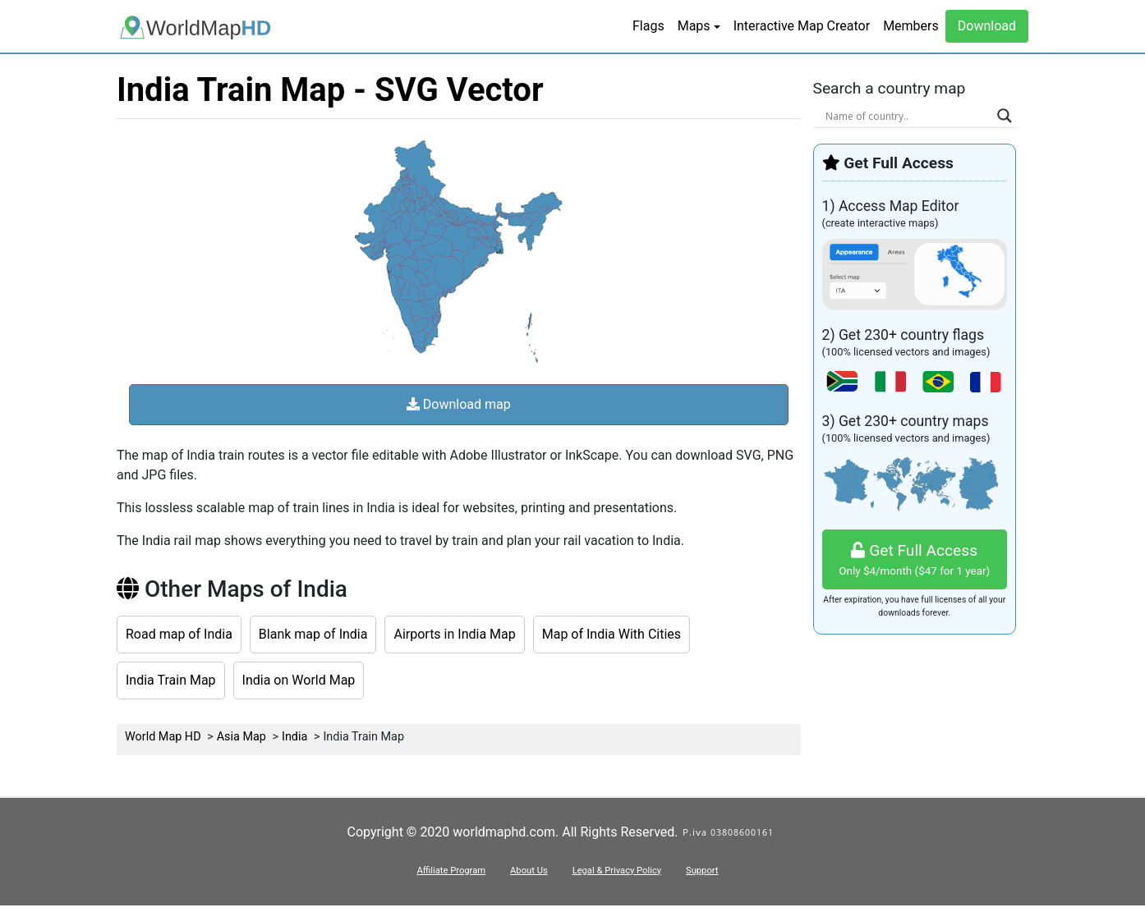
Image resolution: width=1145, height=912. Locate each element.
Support (702, 870)
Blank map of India (313, 634)
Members (911, 26)
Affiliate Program (450, 870)
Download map (459, 404)
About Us (529, 870)
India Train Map (171, 680)
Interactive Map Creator (801, 26)
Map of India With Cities (611, 634)
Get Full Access (915, 560)
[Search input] (907, 115)
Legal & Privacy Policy (616, 870)
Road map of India (179, 634)
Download (987, 26)
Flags (648, 26)
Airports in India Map (454, 634)
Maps (694, 26)
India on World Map (299, 680)
